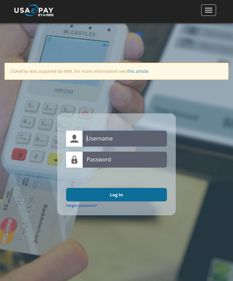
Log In (116, 195)
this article (137, 71)
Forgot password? (81, 205)
